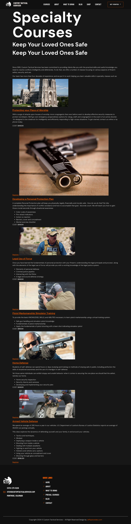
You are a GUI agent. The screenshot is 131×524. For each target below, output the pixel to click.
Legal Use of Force (22, 258)
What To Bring (68, 4)
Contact (98, 4)
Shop (89, 4)
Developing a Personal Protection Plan (33, 199)
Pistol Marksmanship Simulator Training (33, 313)
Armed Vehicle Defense (25, 421)
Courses (46, 4)
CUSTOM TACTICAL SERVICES (20, 4)
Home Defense (20, 362)
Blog (80, 4)
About (56, 4)
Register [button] (15, 195)
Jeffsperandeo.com (94, 520)
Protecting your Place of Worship (30, 110)
